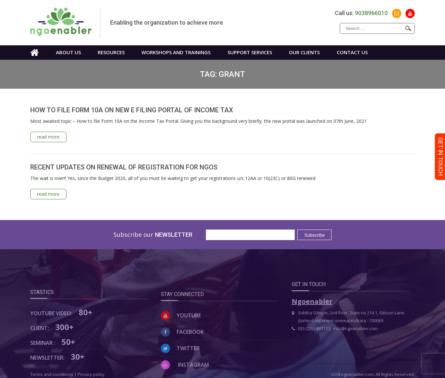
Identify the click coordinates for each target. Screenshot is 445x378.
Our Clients (304, 52)
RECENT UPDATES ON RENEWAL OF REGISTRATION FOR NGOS (123, 167)
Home (34, 52)
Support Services (250, 52)
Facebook (182, 354)
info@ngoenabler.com (352, 342)
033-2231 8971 (308, 342)
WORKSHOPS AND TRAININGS (175, 52)
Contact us (352, 52)
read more (48, 137)
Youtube (181, 337)
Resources (111, 52)
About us (68, 52)
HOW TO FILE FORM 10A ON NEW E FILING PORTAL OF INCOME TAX (131, 110)
